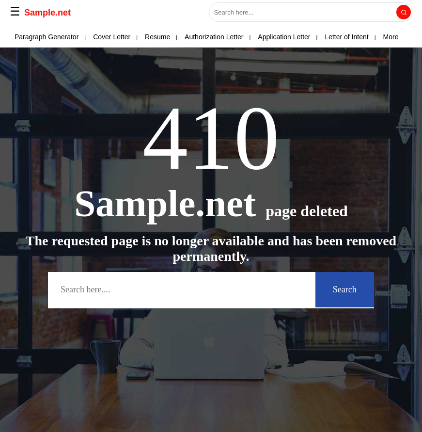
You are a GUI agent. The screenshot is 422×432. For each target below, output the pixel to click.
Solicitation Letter (304, 37)
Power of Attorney (238, 37)
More (352, 37)
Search (345, 289)
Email (70, 37)
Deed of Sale (112, 37)
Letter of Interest (171, 37)
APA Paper (31, 37)
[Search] (403, 12)
